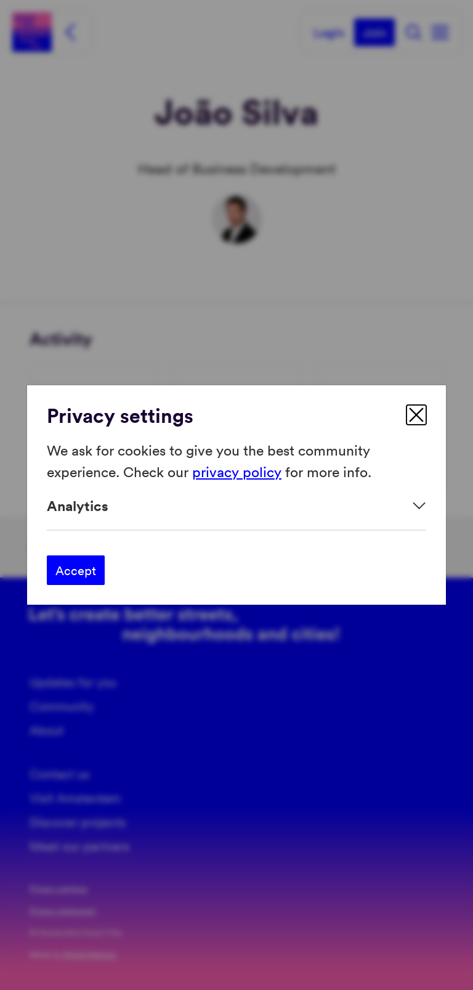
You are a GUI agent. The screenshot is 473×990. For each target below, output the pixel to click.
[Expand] (236, 506)
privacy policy (236, 471)
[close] (416, 415)
